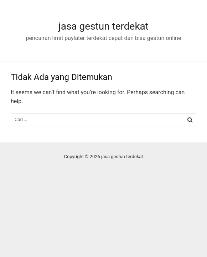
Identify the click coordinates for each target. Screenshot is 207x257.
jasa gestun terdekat (103, 26)
